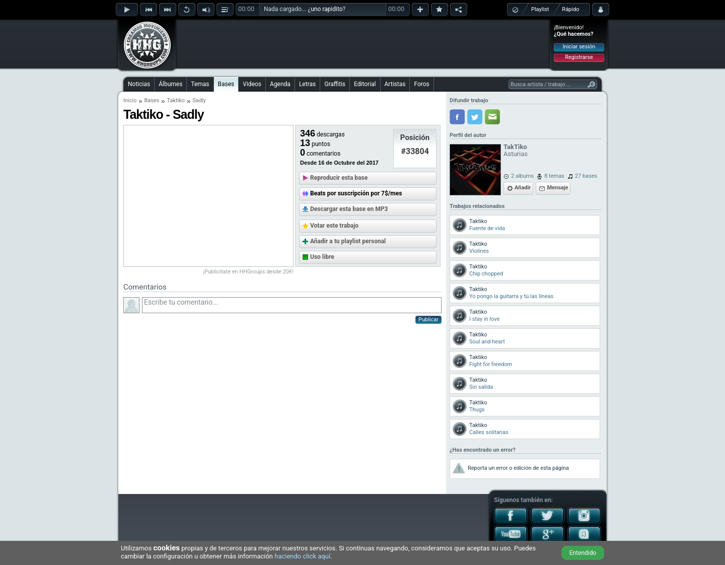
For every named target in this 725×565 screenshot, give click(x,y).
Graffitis (334, 84)
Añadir (523, 187)
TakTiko (515, 147)
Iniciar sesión (579, 46)
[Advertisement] (363, 43)
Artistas (395, 84)
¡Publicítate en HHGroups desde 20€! (248, 271)
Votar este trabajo (334, 225)
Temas (200, 84)
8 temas (554, 176)
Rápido (570, 9)
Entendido (583, 552)
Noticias (139, 84)
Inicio (129, 100)
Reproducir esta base (339, 177)
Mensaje (557, 187)
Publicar (428, 319)
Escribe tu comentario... (292, 305)
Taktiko (176, 100)
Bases (226, 84)
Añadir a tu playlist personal (348, 241)
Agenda (280, 84)
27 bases (586, 176)
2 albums (522, 176)
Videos (252, 84)
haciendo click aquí (302, 556)
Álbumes (170, 84)
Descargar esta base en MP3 (349, 209)
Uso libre (322, 256)
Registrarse (579, 57)
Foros (421, 84)
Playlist (540, 9)
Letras (307, 84)
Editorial (365, 84)
